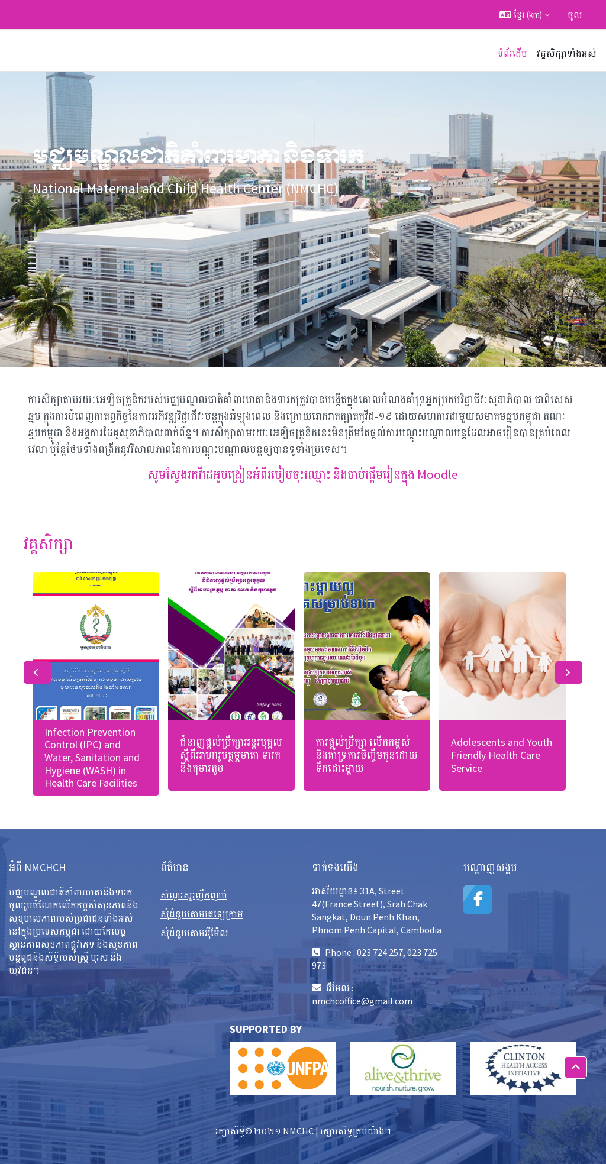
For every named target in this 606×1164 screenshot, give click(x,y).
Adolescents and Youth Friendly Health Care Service (501, 754)
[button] (524, 14)
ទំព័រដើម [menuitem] (512, 53)
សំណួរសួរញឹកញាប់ (193, 895)
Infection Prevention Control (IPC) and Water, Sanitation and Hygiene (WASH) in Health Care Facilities (92, 757)
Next (568, 672)
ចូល (575, 15)
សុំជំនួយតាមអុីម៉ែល (194, 933)
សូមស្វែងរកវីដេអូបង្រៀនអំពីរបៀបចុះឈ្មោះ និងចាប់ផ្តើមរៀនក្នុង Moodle (303, 475)
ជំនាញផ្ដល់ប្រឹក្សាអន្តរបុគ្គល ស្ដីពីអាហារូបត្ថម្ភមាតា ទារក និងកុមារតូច (231, 754)
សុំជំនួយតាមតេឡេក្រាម (201, 914)
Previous (37, 672)
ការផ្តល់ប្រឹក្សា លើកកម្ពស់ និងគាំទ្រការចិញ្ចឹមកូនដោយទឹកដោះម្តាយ (366, 754)
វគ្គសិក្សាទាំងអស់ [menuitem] (567, 53)
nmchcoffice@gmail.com (362, 1001)
